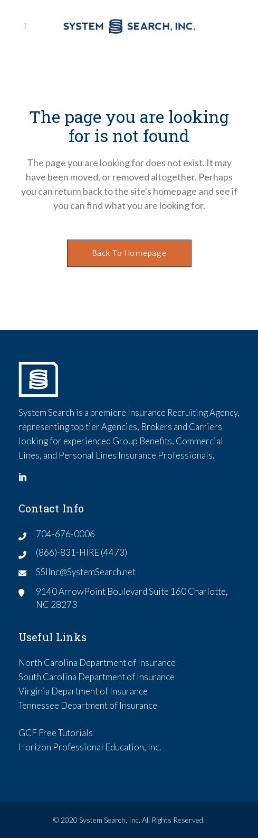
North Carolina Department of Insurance (97, 662)
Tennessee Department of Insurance (87, 705)
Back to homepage (129, 253)
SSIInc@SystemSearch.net (86, 571)
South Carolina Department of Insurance (96, 676)
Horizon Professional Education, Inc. (89, 747)
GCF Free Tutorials (55, 732)
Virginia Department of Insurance (83, 691)
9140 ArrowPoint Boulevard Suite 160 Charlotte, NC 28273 (132, 598)
